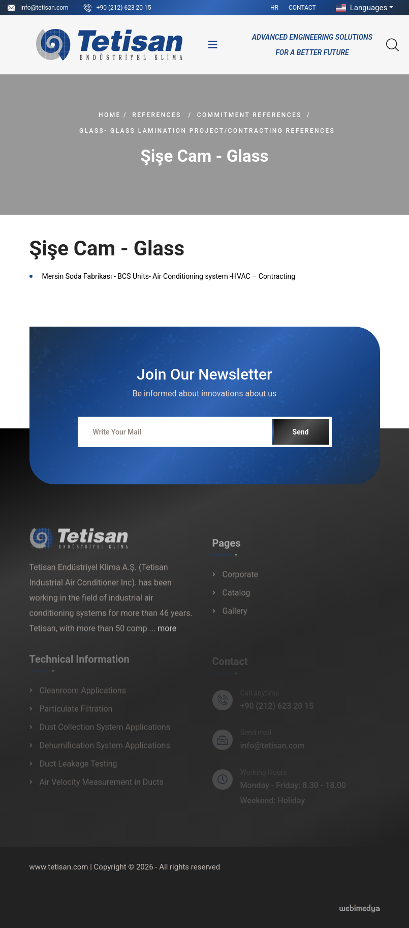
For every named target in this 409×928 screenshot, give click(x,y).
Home (110, 115)
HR (274, 7)
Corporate (241, 579)
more (167, 633)
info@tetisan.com (44, 7)
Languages (361, 7)
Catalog (236, 597)
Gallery (235, 616)
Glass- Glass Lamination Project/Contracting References (207, 130)
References (156, 115)
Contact (302, 7)
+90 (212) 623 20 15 (124, 7)
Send (301, 432)
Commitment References (249, 115)
